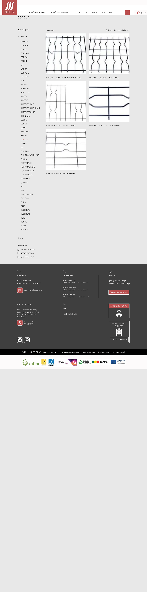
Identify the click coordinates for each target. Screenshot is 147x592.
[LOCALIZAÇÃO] (20, 323)
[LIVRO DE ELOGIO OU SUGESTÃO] (114, 352)
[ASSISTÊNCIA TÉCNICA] (119, 306)
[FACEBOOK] (20, 340)
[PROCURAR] (127, 12)
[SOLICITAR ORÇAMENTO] (118, 292)
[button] (38, 12)
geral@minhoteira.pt (117, 281)
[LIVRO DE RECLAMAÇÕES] (91, 352)
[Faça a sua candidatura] (119, 339)
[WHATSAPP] (27, 340)
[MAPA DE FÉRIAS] (20, 290)
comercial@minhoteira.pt (119, 283)
